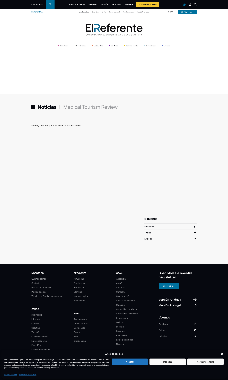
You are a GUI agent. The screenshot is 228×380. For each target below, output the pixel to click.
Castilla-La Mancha (125, 300)
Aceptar (130, 362)
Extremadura (122, 318)
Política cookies (10, 374)
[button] (222, 353)
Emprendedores (39, 341)
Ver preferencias (205, 362)
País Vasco (121, 335)
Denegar (167, 362)
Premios (129, 4)
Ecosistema (81, 46)
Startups (114, 46)
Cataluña (120, 305)
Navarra (120, 344)
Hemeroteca (37, 12)
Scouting (116, 4)
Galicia (119, 322)
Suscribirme (168, 286)
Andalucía (121, 279)
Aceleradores (80, 319)
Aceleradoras (128, 12)
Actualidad (64, 46)
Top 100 (35, 332)
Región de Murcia (124, 340)
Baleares (120, 331)
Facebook (149, 226)
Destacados (84, 12)
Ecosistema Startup (148, 4)
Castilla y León (123, 296)
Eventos (95, 12)
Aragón (119, 283)
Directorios (36, 315)
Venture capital (132, 46)
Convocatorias (77, 4)
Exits (104, 12)
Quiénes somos (38, 279)
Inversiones (151, 46)
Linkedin (148, 239)
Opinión (105, 4)
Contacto (35, 283)
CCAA (170, 12)
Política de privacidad (27, 374)
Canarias (120, 287)
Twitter (147, 232)
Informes (93, 4)
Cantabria (120, 292)
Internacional (114, 12)
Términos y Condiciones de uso (46, 296)
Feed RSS (36, 345)
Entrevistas (98, 46)
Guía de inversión (39, 336)
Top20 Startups (143, 12)
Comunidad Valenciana (127, 313)
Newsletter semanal (40, 349)
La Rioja (120, 326)
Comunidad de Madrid (127, 309)
